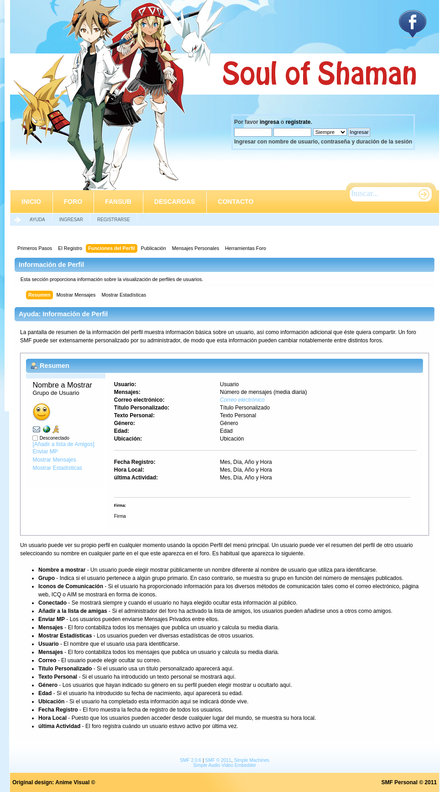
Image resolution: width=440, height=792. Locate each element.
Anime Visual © (75, 782)
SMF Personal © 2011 (409, 782)
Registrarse (113, 219)
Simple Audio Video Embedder (224, 765)
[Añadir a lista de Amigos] (63, 444)
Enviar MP (45, 451)
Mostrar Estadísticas (57, 468)
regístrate (298, 122)
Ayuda (37, 219)
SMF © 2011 (218, 760)
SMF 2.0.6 (190, 760)
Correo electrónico (242, 400)
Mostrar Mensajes (54, 460)
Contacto (235, 201)
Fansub (118, 201)
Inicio (31, 201)
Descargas (174, 201)
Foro (73, 201)
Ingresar (71, 219)
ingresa (269, 122)
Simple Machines (251, 760)
